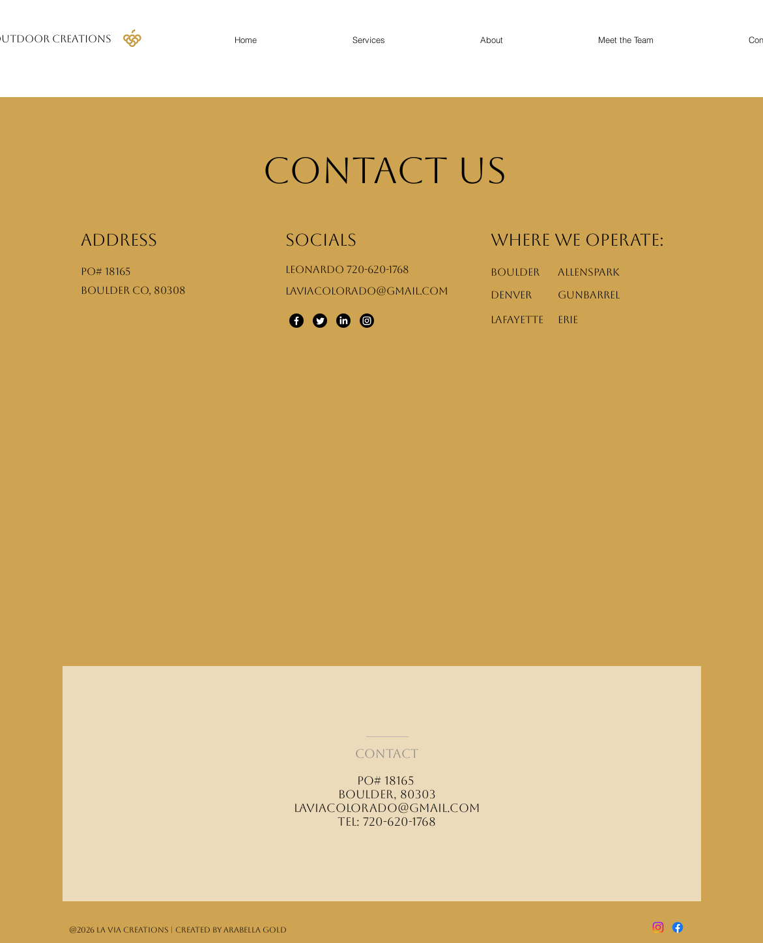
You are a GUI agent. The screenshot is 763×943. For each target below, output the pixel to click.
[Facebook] (296, 320)
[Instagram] (367, 320)
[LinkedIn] (343, 320)
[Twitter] (320, 320)
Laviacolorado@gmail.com (366, 291)
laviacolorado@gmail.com (387, 808)
